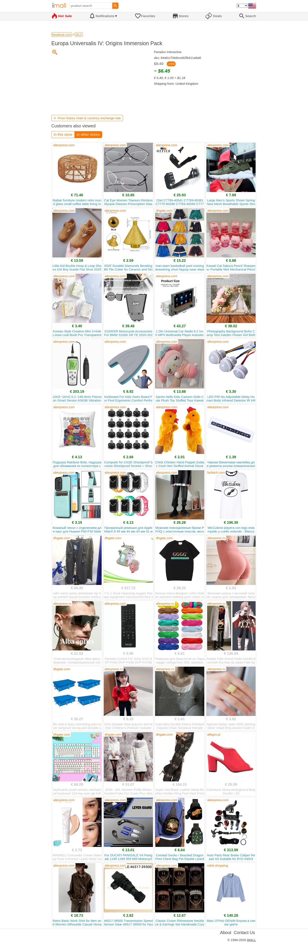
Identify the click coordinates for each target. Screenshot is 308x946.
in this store (63, 134)
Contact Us (244, 932)
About (225, 932)
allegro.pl (213, 734)
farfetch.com (216, 472)
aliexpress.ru (216, 538)
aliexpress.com (64, 145)
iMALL (251, 940)
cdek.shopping (217, 865)
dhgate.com (164, 210)
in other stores (88, 134)
